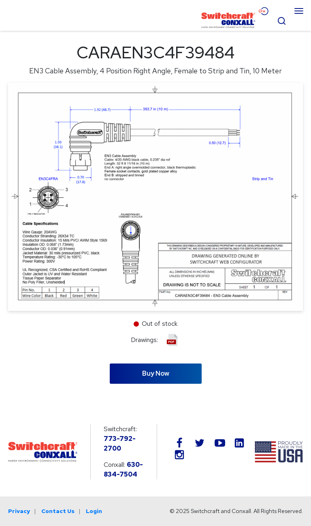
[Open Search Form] (281, 19)
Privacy (19, 511)
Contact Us (58, 511)
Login (94, 511)
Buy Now (155, 373)
